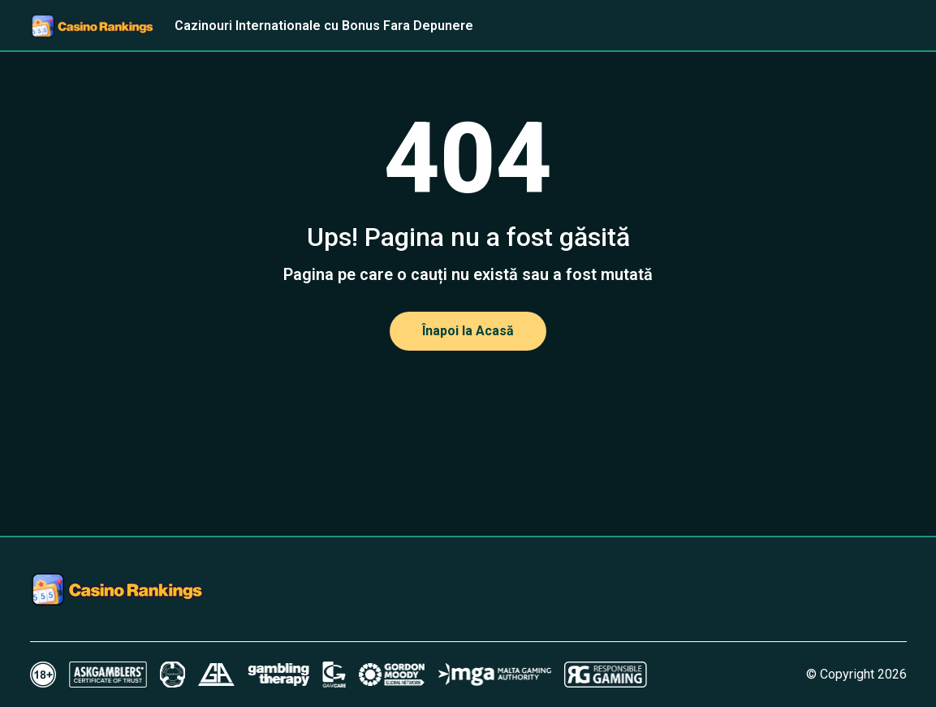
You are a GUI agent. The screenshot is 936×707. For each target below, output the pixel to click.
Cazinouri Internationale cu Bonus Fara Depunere (324, 25)
